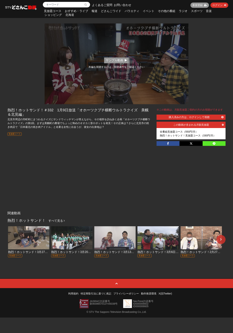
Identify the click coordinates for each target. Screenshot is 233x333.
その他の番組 (166, 11)
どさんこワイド (111, 11)
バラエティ (132, 11)
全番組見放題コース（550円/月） (179, 131)
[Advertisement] (116, 182)
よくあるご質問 (102, 5)
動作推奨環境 (148, 293)
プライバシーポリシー (126, 293)
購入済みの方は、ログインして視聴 (196, 117)
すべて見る (56, 220)
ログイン (219, 5)
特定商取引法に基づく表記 (96, 293)
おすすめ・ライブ (76, 11)
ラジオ (183, 11)
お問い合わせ (122, 5)
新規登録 (199, 5)
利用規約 (73, 293)
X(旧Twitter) (165, 293)
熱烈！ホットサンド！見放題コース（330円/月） (188, 135)
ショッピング (53, 14)
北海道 (69, 14)
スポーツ (197, 11)
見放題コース (52, 11)
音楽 (209, 11)
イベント (148, 11)
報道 (94, 11)
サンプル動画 (116, 60)
